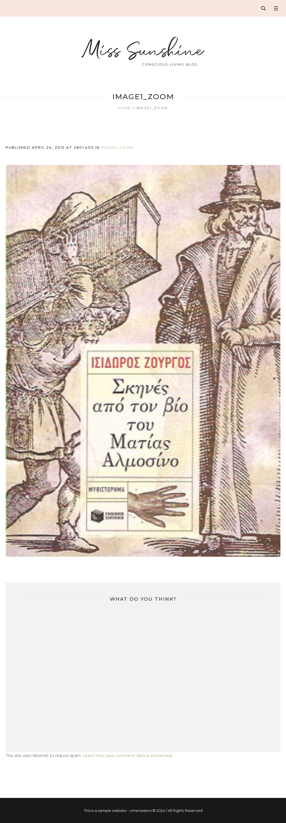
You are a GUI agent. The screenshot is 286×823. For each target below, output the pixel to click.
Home (124, 108)
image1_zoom (117, 147)
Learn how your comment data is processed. (128, 755)
